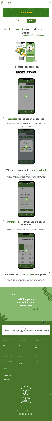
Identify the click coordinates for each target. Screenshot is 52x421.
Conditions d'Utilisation (26, 405)
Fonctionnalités (5, 343)
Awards (20, 363)
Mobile (31, 21)
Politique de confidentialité (26, 406)
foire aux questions (43, 328)
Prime (4, 345)
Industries (4, 373)
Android (20, 347)
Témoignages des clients (7, 381)
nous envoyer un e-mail (35, 332)
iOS (19, 350)
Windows (20, 343)
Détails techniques (6, 379)
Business (4, 347)
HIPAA (36, 345)
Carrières (20, 361)
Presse (20, 365)
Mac (19, 345)
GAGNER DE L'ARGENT (7, 356)
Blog (3, 370)
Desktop (21, 21)
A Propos (20, 359)
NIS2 (36, 350)
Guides (36, 365)
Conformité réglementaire (40, 343)
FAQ (36, 363)
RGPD (36, 347)
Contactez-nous (38, 359)
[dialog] (49, 418)
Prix (3, 354)
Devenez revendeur (6, 358)
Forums (36, 361)
